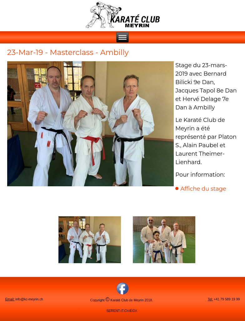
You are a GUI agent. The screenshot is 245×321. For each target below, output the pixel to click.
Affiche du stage (203, 188)
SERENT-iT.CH (118, 311)
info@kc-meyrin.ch (29, 299)
